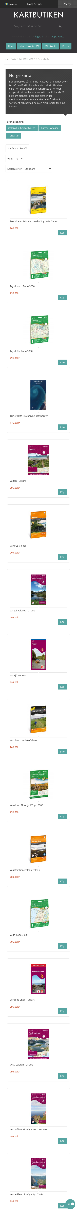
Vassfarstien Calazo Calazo (25, 870)
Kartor (14, 58)
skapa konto (57, 36)
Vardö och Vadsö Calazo (23, 740)
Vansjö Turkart (18, 675)
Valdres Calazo (18, 545)
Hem (6, 58)
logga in (39, 36)
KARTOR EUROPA (27, 58)
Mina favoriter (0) (29, 46)
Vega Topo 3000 (19, 934)
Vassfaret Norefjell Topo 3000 (26, 805)
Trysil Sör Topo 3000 (21, 351)
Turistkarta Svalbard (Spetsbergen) (29, 415)
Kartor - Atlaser (49, 128)
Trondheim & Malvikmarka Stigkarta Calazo (34, 221)
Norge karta (43, 58)
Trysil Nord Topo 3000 (22, 286)
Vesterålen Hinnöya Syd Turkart (27, 1194)
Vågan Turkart (18, 480)
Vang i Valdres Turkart (22, 610)
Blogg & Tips (34, 4)
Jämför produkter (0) (17, 148)
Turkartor (13, 135)
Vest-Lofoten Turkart (21, 1064)
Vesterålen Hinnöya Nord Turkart (28, 1129)
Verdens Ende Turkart (22, 999)
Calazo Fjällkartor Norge (21, 128)
